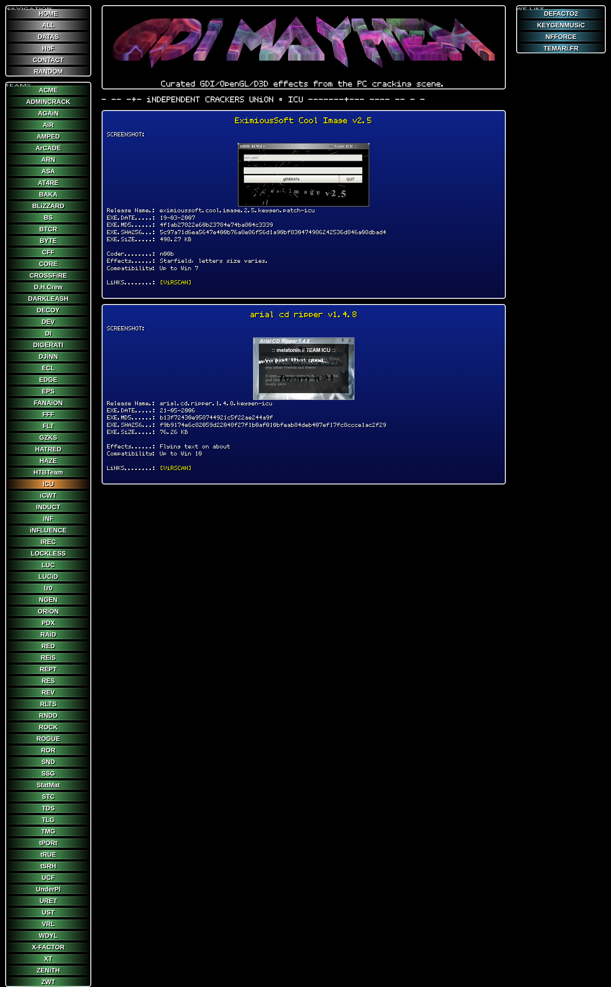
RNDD (48, 715)
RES (48, 680)
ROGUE (48, 738)
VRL (48, 923)
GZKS (48, 437)
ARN (48, 159)
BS (48, 217)
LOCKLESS (48, 553)
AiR (48, 124)
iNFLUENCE (48, 530)
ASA (48, 171)
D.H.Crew (48, 287)
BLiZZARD (48, 205)
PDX (48, 622)
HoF (48, 48)
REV (48, 692)
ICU (48, 483)
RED (48, 646)
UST (48, 912)
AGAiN (48, 113)
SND (48, 761)
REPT (48, 669)
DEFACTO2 (561, 13)
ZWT (48, 981)
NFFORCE (561, 36)
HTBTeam (48, 472)
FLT (48, 425)
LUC (48, 564)
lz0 (48, 588)
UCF (48, 877)
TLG (48, 819)
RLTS (48, 703)
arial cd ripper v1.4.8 (303, 314)
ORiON (48, 611)
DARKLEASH (48, 298)
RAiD (48, 634)
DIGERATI (48, 344)
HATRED (48, 449)
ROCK (48, 727)
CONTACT (48, 59)
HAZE (48, 460)
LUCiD (48, 576)
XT (48, 958)
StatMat (48, 785)
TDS (48, 808)
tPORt (48, 842)
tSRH (48, 866)
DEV (48, 321)
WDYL (48, 935)
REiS (48, 657)
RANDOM (48, 71)
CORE (48, 263)
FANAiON (48, 402)
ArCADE (48, 148)
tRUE (48, 854)
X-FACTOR (48, 947)
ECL (48, 368)
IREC (48, 541)
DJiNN (48, 356)
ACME (48, 90)
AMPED (48, 136)
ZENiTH (48, 970)
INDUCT (48, 507)
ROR (48, 750)
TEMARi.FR (561, 48)
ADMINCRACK (48, 101)
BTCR (48, 229)
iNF (48, 518)
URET (48, 900)
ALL (48, 25)
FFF (48, 414)
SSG (48, 773)
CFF (48, 252)
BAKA (48, 194)
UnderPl (48, 889)
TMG (48, 831)
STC (48, 796)
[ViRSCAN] (176, 282)
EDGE (48, 379)
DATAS (48, 36)
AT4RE (48, 182)
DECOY (48, 310)
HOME (48, 13)
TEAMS (18, 82)
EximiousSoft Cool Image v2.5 (303, 120)
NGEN (48, 599)
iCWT (48, 495)
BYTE (48, 240)
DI (48, 333)
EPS (48, 391)
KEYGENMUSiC (561, 25)
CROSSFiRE (48, 275)
